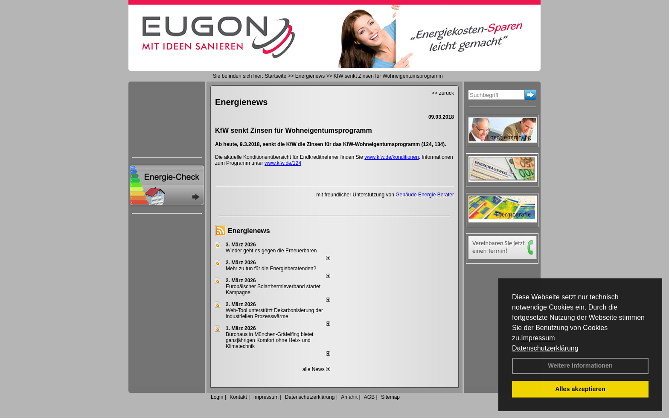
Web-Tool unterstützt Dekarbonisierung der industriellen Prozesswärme (274, 313)
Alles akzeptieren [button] (580, 389)
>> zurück (442, 93)
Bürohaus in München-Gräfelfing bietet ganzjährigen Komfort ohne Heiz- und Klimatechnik (269, 340)
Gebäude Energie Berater (425, 195)
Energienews (249, 230)
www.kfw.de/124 (283, 163)
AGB (369, 397)
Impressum (538, 338)
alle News (316, 369)
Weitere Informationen (580, 365)
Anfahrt (349, 397)
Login (217, 397)
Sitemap (390, 397)
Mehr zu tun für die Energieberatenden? (271, 269)
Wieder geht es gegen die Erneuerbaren (271, 251)
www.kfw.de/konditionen (391, 157)
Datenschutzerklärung (545, 348)
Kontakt (238, 397)
